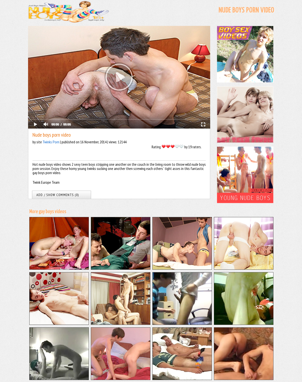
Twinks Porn (51, 141)
